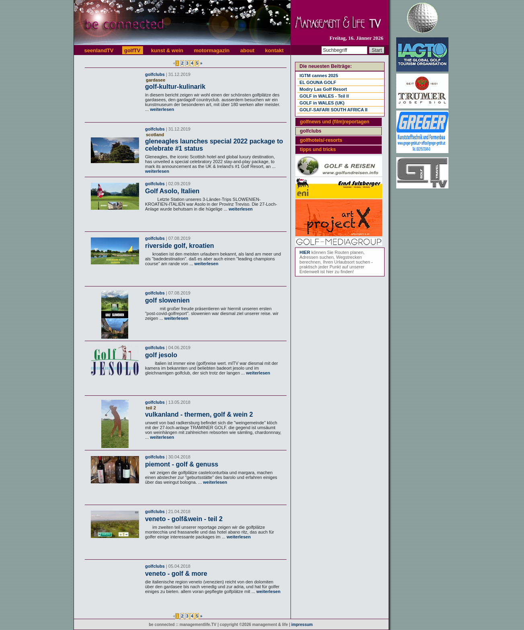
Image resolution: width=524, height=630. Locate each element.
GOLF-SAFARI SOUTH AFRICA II (333, 109)
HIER (304, 252)
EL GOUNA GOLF (317, 82)
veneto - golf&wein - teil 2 (184, 518)
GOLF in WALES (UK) (321, 102)
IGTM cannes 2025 (318, 75)
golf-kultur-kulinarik (175, 86)
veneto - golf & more (176, 573)
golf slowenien (167, 300)
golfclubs (155, 74)
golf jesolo (161, 355)
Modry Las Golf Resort (323, 89)
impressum (302, 624)
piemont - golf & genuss (181, 464)
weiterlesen (161, 109)
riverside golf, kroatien (179, 245)
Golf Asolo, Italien (172, 191)
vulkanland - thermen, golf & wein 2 (199, 414)
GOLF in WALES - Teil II (324, 96)
